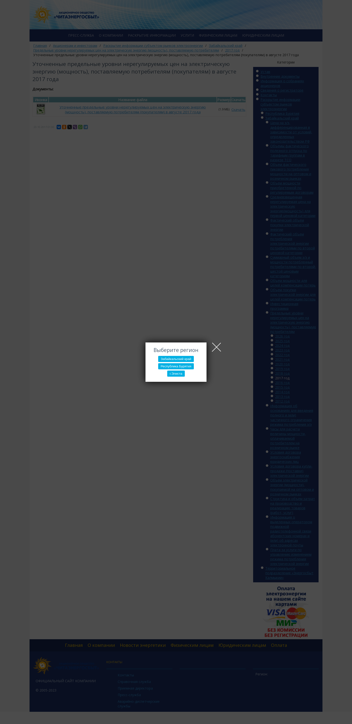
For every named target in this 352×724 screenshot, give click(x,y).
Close (216, 347)
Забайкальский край (176, 359)
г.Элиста (176, 373)
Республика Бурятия (176, 366)
